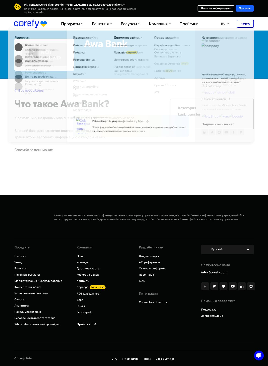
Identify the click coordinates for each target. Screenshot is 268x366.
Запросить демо (212, 316)
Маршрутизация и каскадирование (38, 281)
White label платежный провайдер (37, 324)
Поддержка (209, 309)
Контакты (83, 281)
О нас (80, 256)
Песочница (146, 274)
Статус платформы (152, 268)
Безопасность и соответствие (34, 318)
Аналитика (21, 305)
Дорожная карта (88, 268)
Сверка (19, 299)
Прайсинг (180, 24)
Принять (244, 8)
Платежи (20, 256)
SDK (142, 281)
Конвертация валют (28, 287)
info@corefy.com (214, 272)
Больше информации (215, 8)
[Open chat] (257, 355)
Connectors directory (153, 302)
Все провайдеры (29, 90)
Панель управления (27, 312)
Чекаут (19, 262)
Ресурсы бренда (88, 274)
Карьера (91, 287)
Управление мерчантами (31, 293)
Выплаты (20, 268)
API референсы (149, 262)
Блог (80, 300)
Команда (83, 262)
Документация (149, 256)
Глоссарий (84, 312)
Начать (245, 24)
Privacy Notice (130, 358)
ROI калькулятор (88, 293)
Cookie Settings (165, 358)
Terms (147, 358)
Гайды (81, 306)
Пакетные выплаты (27, 274)
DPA (114, 358)
